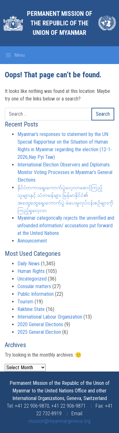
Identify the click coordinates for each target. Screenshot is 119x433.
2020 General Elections (40, 324)
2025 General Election (39, 332)
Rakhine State (31, 309)
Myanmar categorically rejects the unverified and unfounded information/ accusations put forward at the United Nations (65, 225)
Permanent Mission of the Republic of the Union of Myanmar (59, 23)
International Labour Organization (49, 317)
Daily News (28, 264)
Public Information (35, 294)
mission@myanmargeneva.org (59, 421)
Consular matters (34, 286)
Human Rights (31, 271)
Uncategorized (32, 279)
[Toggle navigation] (15, 55)
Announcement (32, 241)
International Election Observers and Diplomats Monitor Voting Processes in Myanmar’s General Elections (64, 172)
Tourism (25, 302)
